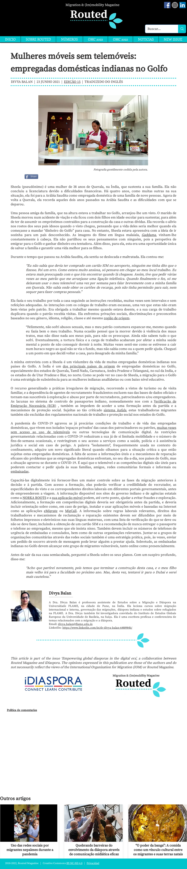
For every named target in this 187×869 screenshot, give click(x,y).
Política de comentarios (22, 710)
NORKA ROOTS (34, 498)
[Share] (31, 176)
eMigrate (50, 511)
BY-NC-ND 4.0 (74, 863)
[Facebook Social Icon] (167, 5)
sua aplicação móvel (67, 498)
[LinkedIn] (182, 5)
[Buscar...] (159, 29)
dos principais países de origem (89, 366)
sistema (115, 410)
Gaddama (149, 235)
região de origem (116, 318)
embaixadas (20, 471)
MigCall (71, 511)
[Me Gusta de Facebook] (48, 176)
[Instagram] (175, 5)
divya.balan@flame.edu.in (75, 624)
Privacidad (93, 863)
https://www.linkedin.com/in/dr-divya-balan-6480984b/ (97, 628)
